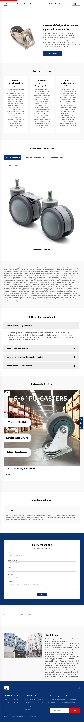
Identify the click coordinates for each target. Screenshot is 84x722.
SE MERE (8, 474)
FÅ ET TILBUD (52, 53)
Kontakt (57, 4)
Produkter (33, 4)
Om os (26, 4)
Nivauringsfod (28, 709)
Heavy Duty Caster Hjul (31, 706)
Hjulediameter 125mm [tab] (12, 165)
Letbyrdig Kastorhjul (30, 702)
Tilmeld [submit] (74, 710)
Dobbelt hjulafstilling (30, 699)
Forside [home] (19, 4)
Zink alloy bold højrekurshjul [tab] (35, 157)
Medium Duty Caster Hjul (44, 702)
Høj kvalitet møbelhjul (42, 249)
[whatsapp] (79, 688)
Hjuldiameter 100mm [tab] (56, 157)
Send (41, 594)
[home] (6, 3)
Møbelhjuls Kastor (42, 699)
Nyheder (50, 4)
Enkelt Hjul (40, 706)
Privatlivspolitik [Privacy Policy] (33, 716)
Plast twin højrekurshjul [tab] (13, 157)
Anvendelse (42, 4)
